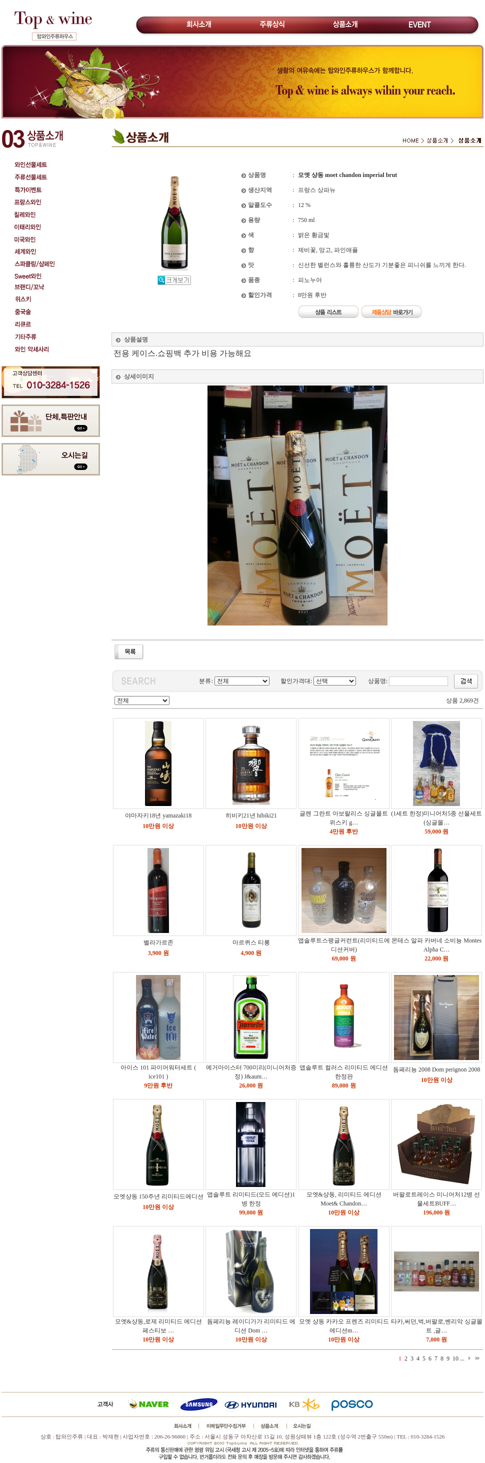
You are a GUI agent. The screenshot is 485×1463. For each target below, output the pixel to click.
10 (455, 1358)
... (462, 1358)
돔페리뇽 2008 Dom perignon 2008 (436, 1069)
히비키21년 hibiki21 (251, 815)
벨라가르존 (159, 942)
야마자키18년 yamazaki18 (158, 815)
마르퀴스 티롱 (251, 942)
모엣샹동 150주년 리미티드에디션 (159, 1196)
